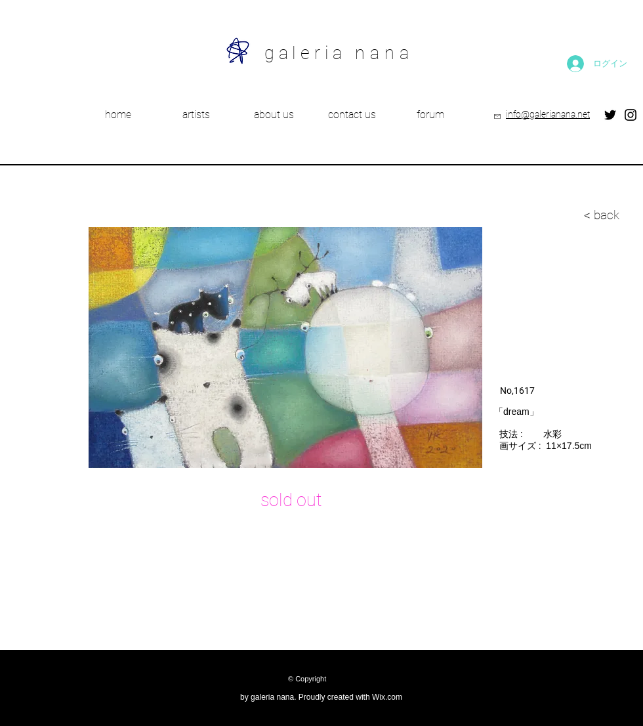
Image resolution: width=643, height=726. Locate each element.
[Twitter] (610, 115)
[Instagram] (630, 115)
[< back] (537, 215)
